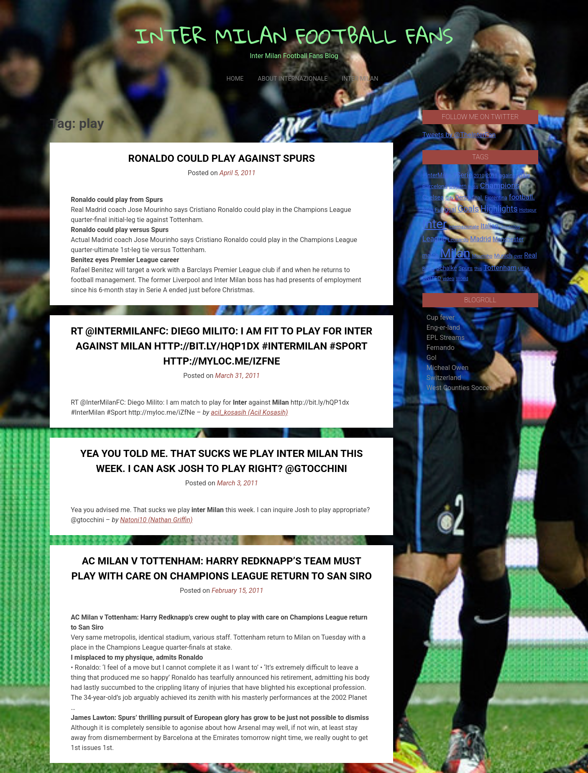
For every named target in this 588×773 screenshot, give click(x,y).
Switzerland (444, 378)
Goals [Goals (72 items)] (468, 209)
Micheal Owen (447, 368)
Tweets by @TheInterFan (459, 135)
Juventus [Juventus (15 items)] (510, 227)
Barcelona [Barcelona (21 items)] (434, 186)
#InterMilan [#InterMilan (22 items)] (437, 175)
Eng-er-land (443, 328)
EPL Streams (446, 338)
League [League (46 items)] (434, 239)
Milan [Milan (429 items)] (455, 253)
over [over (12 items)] (518, 256)
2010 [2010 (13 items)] (479, 176)
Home (234, 78)
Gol (432, 358)
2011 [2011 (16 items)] (491, 176)
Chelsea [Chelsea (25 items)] (433, 197)
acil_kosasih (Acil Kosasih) (249, 412)
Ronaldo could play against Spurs (221, 158)
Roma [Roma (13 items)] (428, 268)
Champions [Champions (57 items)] (499, 185)
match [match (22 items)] (430, 255)
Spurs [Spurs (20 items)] (465, 268)
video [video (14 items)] (448, 278)
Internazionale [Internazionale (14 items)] (464, 227)
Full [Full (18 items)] (439, 210)
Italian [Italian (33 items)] (490, 226)
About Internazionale (292, 78)
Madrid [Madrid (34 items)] (480, 239)
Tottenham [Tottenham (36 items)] (499, 268)
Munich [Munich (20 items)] (503, 256)
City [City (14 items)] (449, 198)
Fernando (441, 348)
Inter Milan (360, 78)
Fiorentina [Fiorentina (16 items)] (496, 198)
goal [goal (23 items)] (450, 209)
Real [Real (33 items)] (530, 255)
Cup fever (441, 317)
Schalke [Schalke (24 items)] (446, 268)
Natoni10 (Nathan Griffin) (156, 520)
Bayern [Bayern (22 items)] (458, 186)
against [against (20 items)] (508, 175)
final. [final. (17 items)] (477, 197)
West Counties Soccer (459, 388)
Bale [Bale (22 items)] (524, 175)
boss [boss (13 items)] (473, 186)
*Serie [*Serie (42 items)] (462, 175)
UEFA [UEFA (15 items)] (524, 268)
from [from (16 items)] (427, 210)
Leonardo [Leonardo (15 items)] (458, 239)
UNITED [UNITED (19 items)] (431, 278)
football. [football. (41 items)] (522, 197)
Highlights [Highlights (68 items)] (499, 209)
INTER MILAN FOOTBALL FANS (294, 36)
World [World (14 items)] (462, 278)
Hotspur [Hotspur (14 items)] (528, 210)
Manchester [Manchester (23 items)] (508, 239)
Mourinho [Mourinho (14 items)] (482, 256)
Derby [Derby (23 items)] (462, 197)
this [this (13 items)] (478, 268)
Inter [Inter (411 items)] (434, 224)
